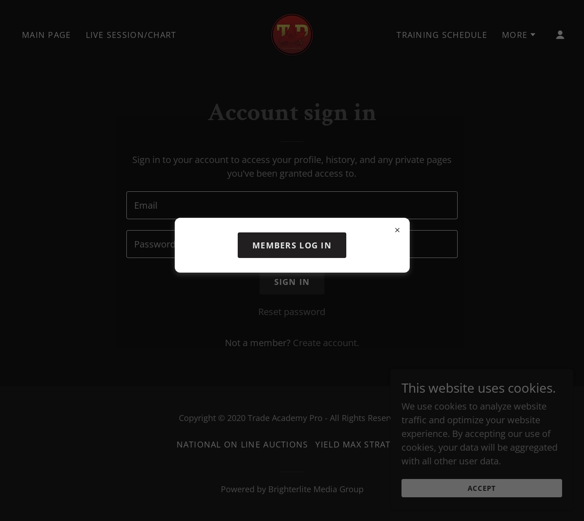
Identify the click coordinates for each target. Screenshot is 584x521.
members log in (292, 245)
